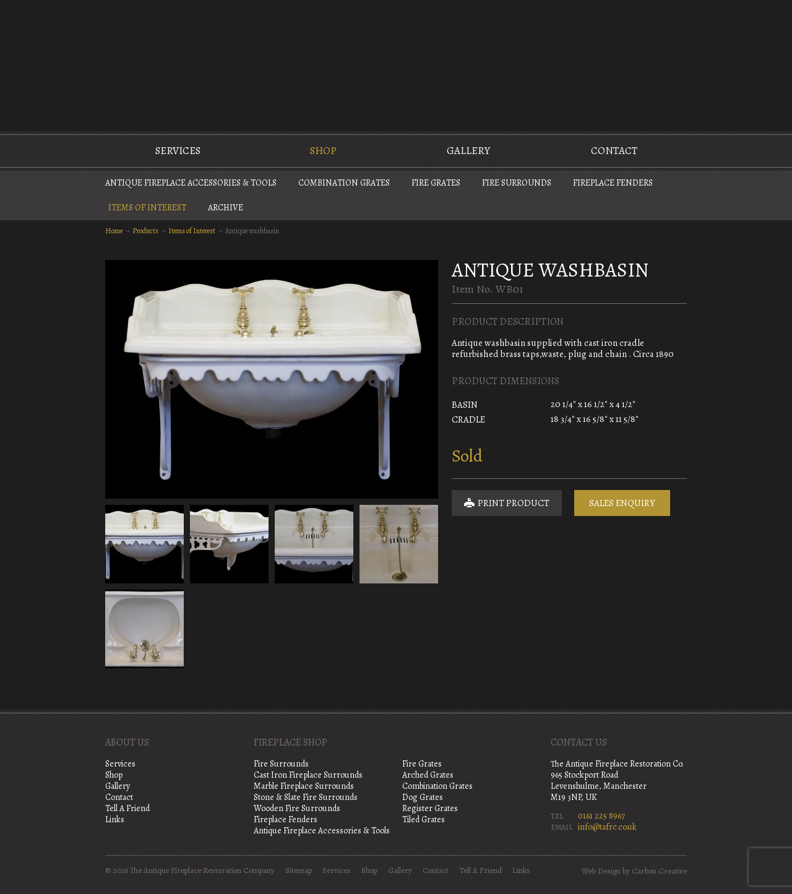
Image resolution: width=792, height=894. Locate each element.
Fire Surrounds (516, 183)
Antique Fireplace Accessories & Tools (191, 183)
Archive (225, 207)
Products (145, 231)
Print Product (506, 503)
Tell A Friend (127, 808)
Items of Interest (147, 207)
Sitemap (298, 870)
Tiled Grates (423, 819)
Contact (614, 151)
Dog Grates (422, 797)
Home (114, 231)
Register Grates (430, 808)
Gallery (468, 151)
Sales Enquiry (622, 503)
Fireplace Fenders (613, 183)
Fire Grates (435, 183)
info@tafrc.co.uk (607, 827)
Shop (323, 151)
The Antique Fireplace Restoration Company (396, 64)
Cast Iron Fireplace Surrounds (308, 775)
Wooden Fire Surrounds (297, 808)
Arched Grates (428, 775)
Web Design (601, 871)
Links (114, 819)
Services (177, 151)
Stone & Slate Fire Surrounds (306, 797)
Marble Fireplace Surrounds (304, 786)
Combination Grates (344, 183)
